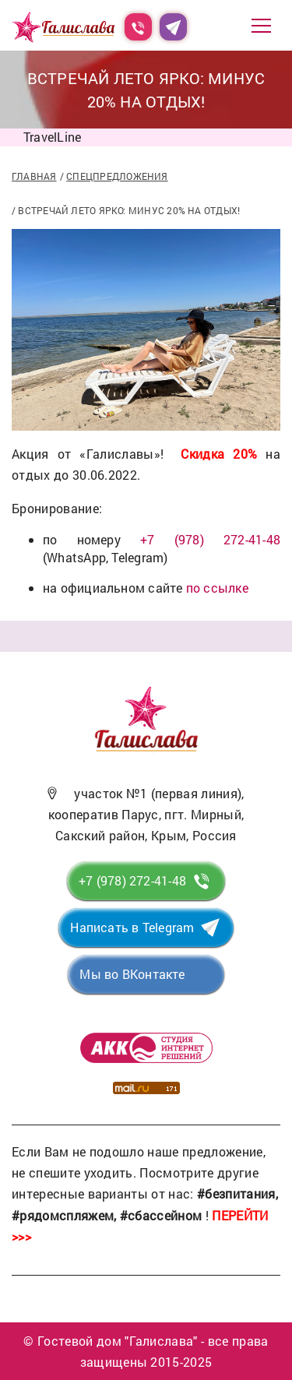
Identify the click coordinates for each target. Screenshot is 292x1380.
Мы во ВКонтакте (132, 974)
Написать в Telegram (132, 927)
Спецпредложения (116, 176)
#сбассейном (161, 1215)
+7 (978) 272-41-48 (210, 539)
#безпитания (236, 1193)
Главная (34, 176)
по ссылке (217, 587)
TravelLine (52, 136)
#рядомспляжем (63, 1215)
